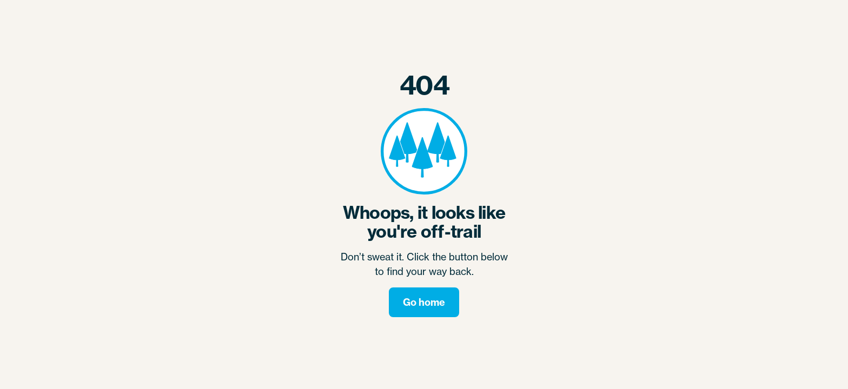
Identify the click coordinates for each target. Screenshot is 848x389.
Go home (424, 302)
